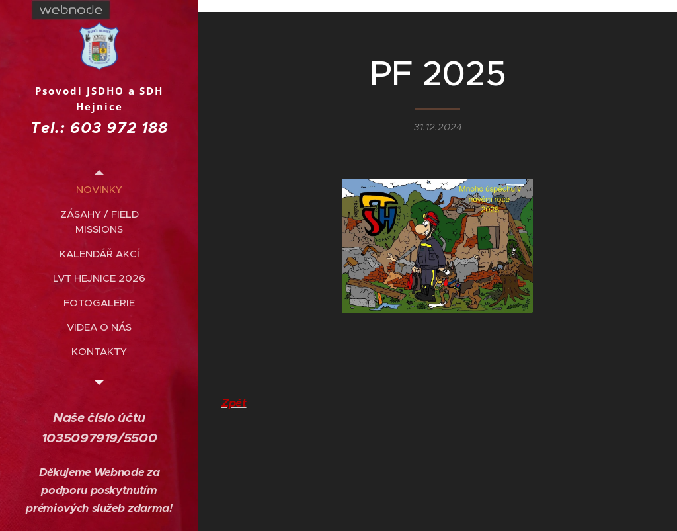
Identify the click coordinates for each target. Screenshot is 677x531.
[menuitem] (99, 189)
